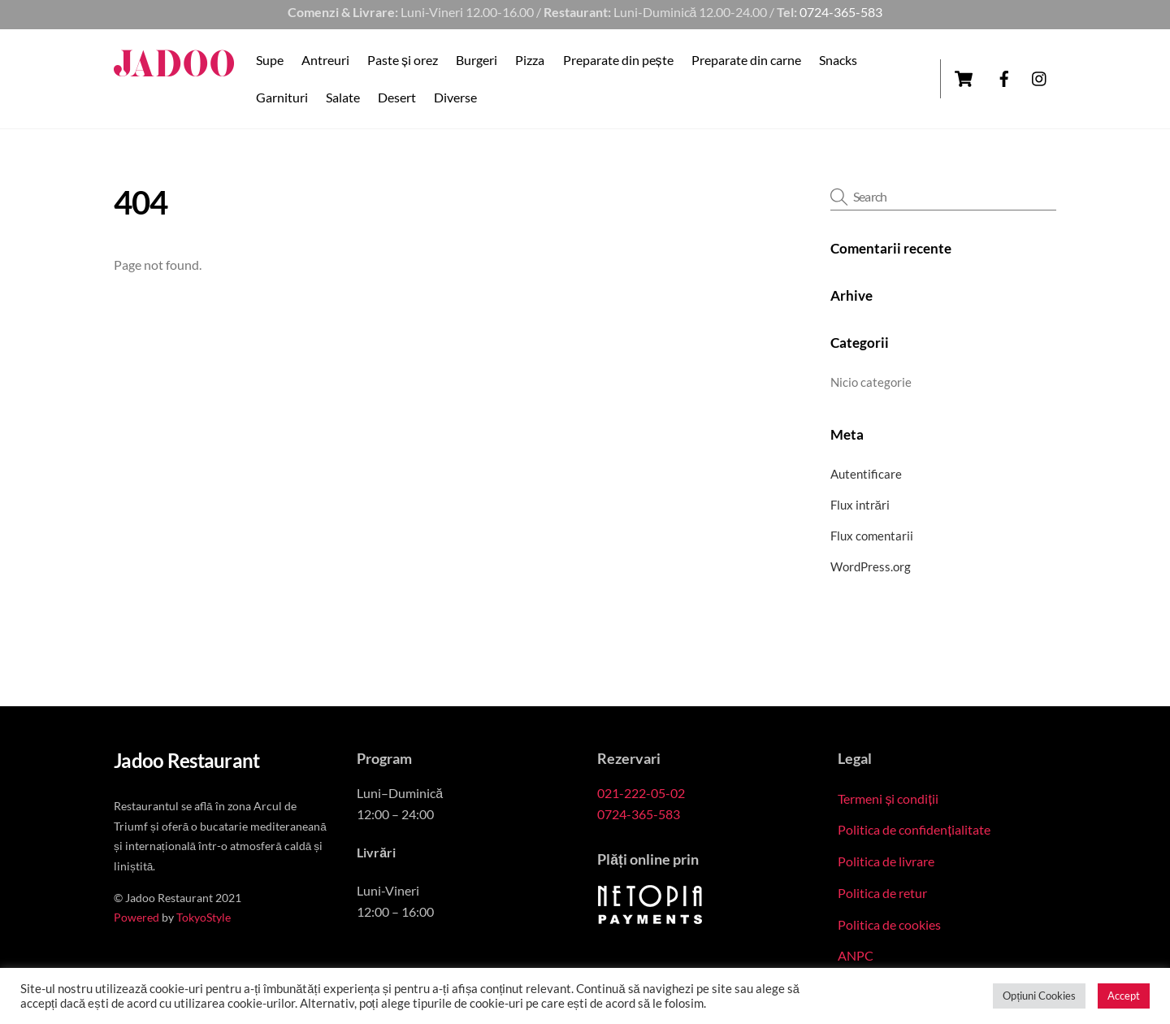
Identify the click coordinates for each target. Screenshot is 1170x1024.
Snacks (838, 59)
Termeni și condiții (888, 798)
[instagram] (1040, 76)
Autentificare (866, 473)
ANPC (855, 955)
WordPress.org (870, 566)
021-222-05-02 (641, 793)
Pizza (529, 59)
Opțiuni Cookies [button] (1039, 995)
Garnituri (282, 97)
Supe (270, 59)
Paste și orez (402, 59)
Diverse (455, 97)
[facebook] (1004, 76)
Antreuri (325, 59)
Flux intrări (860, 504)
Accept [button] (1123, 995)
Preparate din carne (746, 59)
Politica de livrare (886, 861)
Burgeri (476, 59)
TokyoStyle (203, 917)
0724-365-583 (841, 12)
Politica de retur (882, 892)
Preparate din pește (618, 59)
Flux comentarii (871, 535)
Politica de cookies (889, 924)
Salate (343, 97)
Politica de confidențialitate (914, 829)
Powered (136, 917)
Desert (397, 97)
